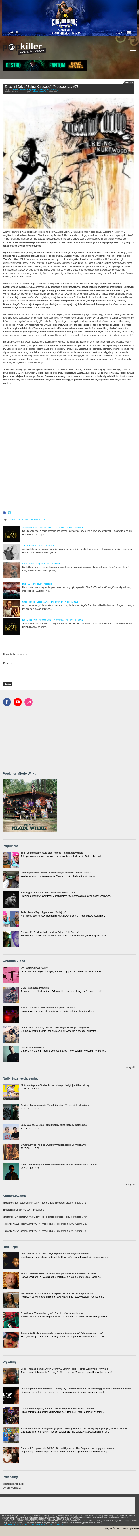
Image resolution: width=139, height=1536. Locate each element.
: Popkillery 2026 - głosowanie (23, 1209)
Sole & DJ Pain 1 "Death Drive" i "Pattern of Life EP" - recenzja (52, 527)
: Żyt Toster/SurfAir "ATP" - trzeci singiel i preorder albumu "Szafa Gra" (45, 1202)
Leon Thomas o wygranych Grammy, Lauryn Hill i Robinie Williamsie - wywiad (64, 1368)
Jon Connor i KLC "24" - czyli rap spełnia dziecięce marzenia (55, 1253)
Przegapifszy (45, 90)
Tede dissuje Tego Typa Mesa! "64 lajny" (43, 912)
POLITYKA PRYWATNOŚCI (35, 1524)
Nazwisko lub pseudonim (15, 654)
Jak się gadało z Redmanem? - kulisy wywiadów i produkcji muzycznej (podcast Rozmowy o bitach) (76, 1388)
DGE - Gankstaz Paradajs (35, 987)
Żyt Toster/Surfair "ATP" (34, 968)
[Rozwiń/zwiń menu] (133, 49)
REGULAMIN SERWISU (12, 1524)
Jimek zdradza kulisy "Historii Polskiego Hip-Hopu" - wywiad (55, 1027)
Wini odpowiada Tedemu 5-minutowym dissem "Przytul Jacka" (56, 872)
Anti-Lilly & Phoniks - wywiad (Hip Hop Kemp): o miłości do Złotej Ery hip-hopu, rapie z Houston (74, 1428)
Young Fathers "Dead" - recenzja (38, 545)
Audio (15, 90)
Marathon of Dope (38, 520)
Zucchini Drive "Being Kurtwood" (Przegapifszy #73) (42, 86)
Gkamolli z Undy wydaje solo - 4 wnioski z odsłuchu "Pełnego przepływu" (62, 1333)
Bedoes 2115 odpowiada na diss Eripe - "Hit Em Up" (50, 932)
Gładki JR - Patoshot (32, 1047)
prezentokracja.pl (13, 1484)
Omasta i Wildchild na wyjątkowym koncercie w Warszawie (54, 1144)
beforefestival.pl (12, 1488)
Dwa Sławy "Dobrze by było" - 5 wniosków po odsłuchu (52, 1313)
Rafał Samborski (39, 92)
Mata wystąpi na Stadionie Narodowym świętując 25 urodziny (55, 1085)
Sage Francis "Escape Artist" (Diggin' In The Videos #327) (50, 602)
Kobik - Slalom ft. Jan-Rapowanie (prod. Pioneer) (48, 1007)
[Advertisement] (45, 644)
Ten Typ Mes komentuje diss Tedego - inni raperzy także (52, 852)
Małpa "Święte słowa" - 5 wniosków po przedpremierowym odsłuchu (59, 1273)
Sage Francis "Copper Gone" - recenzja (41, 563)
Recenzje (55, 90)
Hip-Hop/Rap (34, 90)
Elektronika (23, 90)
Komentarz (9, 663)
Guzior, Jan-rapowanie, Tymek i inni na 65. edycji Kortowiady (55, 1105)
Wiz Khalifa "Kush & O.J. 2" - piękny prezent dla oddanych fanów (57, 1293)
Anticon (25, 520)
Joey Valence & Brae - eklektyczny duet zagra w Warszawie (54, 1125)
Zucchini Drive (14, 520)
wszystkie (131, 1067)
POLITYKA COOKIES (58, 1524)
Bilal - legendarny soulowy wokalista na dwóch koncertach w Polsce (59, 1164)
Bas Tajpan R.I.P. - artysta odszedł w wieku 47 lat (48, 892)
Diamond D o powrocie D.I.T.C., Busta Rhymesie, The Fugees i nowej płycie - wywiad (68, 1448)
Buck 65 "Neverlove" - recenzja (37, 584)
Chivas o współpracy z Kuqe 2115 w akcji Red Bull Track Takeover (58, 1408)
